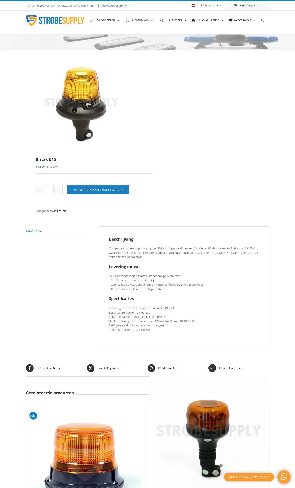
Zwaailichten (58, 211)
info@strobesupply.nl (115, 6)
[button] (262, 20)
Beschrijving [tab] (34, 230)
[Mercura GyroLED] (209, 436)
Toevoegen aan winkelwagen (98, 190)
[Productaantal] (49, 189)
